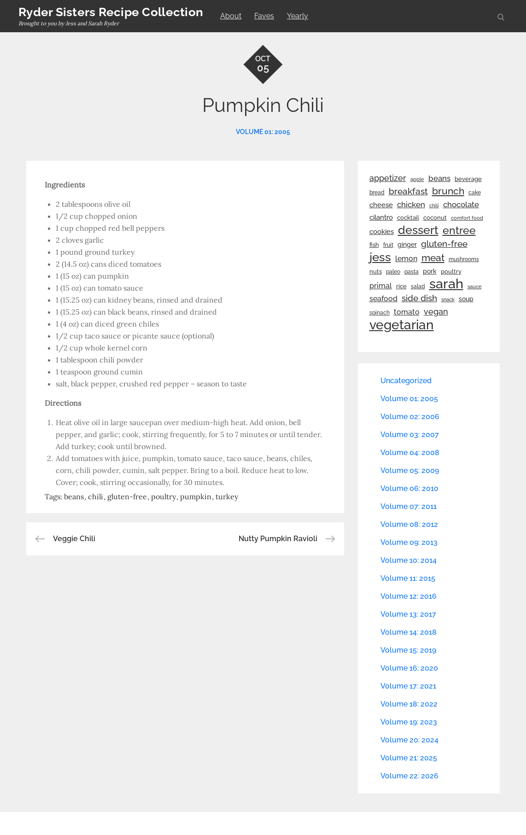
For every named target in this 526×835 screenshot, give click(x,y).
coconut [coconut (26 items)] (435, 217)
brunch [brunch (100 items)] (448, 191)
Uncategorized (406, 380)
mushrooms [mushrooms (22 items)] (464, 259)
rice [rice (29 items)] (401, 286)
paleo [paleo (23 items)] (393, 272)
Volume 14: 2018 (408, 632)
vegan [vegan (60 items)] (436, 311)
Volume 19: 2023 (408, 722)
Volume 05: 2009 (409, 470)
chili (95, 496)
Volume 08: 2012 (409, 524)
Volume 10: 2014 (408, 560)
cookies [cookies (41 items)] (381, 231)
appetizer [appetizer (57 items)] (387, 178)
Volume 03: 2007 (409, 434)
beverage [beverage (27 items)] (468, 178)
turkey (227, 496)
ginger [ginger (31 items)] (407, 244)
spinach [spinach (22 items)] (379, 312)
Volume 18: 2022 (409, 704)
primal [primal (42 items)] (380, 285)
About (230, 16)
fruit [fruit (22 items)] (388, 245)
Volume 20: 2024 (409, 740)
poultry (163, 496)
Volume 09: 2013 (409, 542)
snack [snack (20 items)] (448, 300)
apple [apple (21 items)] (417, 179)
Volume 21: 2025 (408, 757)
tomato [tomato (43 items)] (407, 312)
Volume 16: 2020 (409, 668)
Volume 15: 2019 (408, 650)
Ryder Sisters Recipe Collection (110, 12)
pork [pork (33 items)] (430, 271)
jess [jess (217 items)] (380, 257)
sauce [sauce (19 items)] (475, 286)
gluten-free (127, 496)
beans (74, 496)
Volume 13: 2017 (408, 614)
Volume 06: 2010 (409, 488)
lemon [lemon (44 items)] (406, 258)
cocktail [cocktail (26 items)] (408, 217)
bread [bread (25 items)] (377, 192)
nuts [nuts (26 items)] (375, 271)
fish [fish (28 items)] (374, 244)
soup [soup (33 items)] (466, 299)
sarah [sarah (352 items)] (446, 284)
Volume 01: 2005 (263, 131)
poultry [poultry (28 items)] (451, 271)
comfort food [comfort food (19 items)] (467, 218)
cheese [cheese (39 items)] (381, 205)
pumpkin (195, 496)
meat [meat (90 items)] (432, 257)
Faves (264, 16)
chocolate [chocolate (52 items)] (461, 204)
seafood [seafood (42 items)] (383, 298)
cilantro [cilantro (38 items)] (381, 217)
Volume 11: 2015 (407, 578)
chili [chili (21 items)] (434, 205)
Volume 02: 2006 (409, 416)
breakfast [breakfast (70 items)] (408, 191)
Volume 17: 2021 (408, 686)
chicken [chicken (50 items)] (411, 204)
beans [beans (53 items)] (439, 178)
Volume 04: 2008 (409, 452)
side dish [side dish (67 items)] (419, 298)
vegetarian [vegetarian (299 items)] (401, 325)
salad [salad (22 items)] (418, 286)
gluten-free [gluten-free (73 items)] (444, 244)
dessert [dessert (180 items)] (418, 230)
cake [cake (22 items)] (474, 192)
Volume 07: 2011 (408, 506)
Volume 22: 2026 (409, 775)
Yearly (297, 16)
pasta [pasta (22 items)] (411, 272)
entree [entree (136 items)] (459, 230)
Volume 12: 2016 (408, 596)
